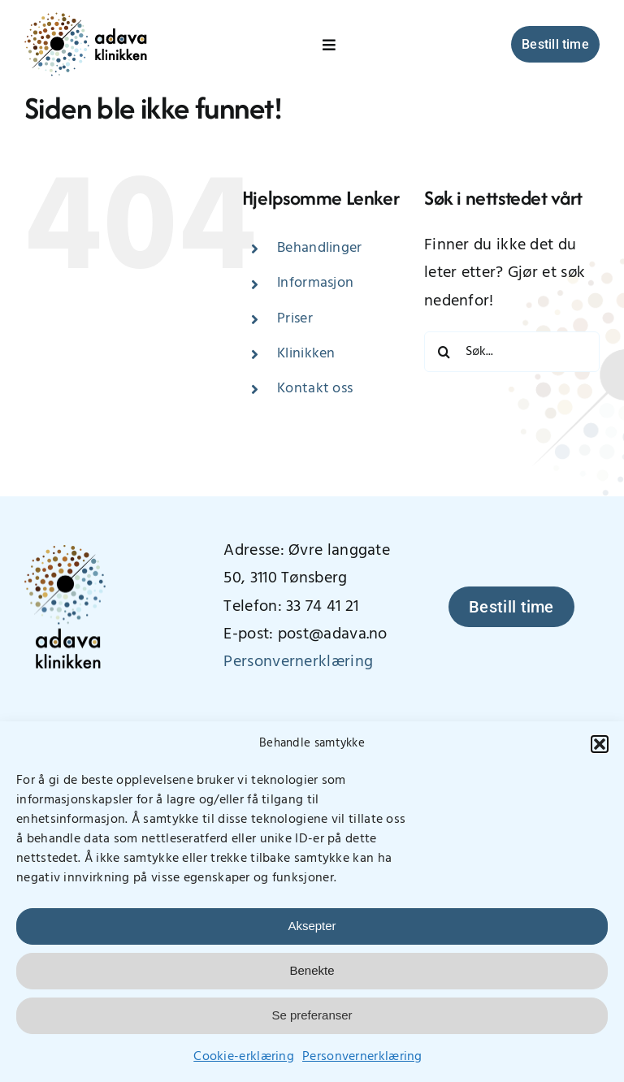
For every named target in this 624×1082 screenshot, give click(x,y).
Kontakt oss (315, 388)
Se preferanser (311, 1015)
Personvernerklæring (362, 1056)
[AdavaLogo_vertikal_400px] (65, 553)
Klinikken (306, 354)
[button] (600, 744)
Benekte (311, 970)
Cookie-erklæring (243, 1056)
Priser (295, 319)
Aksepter (312, 926)
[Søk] (444, 351)
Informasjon (315, 283)
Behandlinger (319, 248)
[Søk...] (512, 351)
